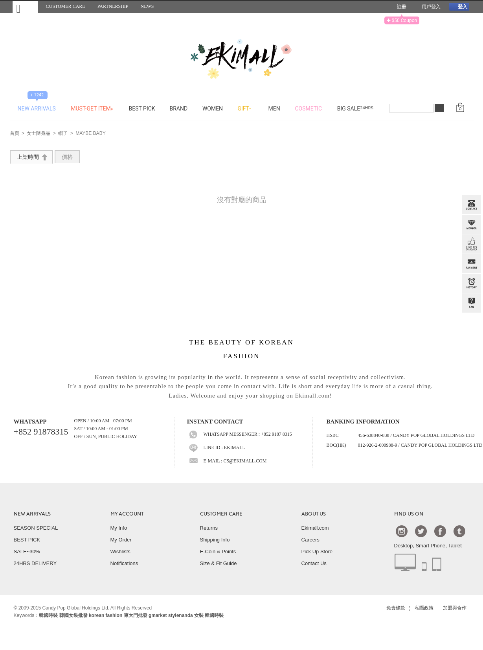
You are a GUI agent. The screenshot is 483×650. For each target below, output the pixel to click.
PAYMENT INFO (471, 264)
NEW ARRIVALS (32, 513)
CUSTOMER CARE (221, 513)
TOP (470, 342)
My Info (118, 528)
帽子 (63, 133)
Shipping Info (215, 540)
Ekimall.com (315, 528)
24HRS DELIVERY (35, 563)
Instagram (401, 531)
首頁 (14, 133)
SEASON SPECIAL (36, 528)
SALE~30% (27, 551)
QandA (471, 303)
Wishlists (120, 551)
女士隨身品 (38, 133)
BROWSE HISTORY (471, 283)
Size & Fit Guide (218, 563)
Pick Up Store (316, 551)
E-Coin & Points (218, 551)
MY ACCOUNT (126, 513)
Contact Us (314, 563)
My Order (121, 540)
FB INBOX (471, 244)
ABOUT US (313, 513)
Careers (310, 540)
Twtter (421, 531)
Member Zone (471, 224)
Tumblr (459, 531)
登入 (459, 6)
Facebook (440, 531)
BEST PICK (27, 540)
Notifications (124, 563)
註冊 (398, 7)
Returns (209, 528)
